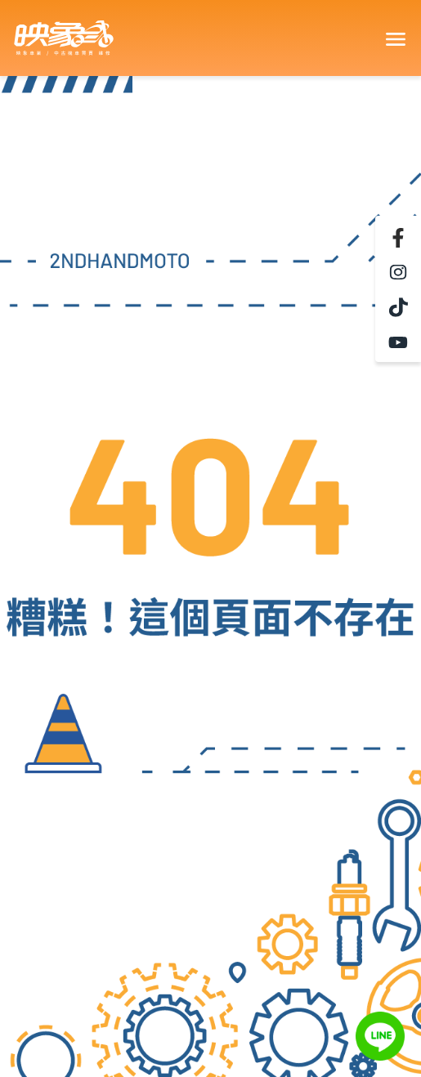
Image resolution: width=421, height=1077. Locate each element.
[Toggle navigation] (395, 38)
